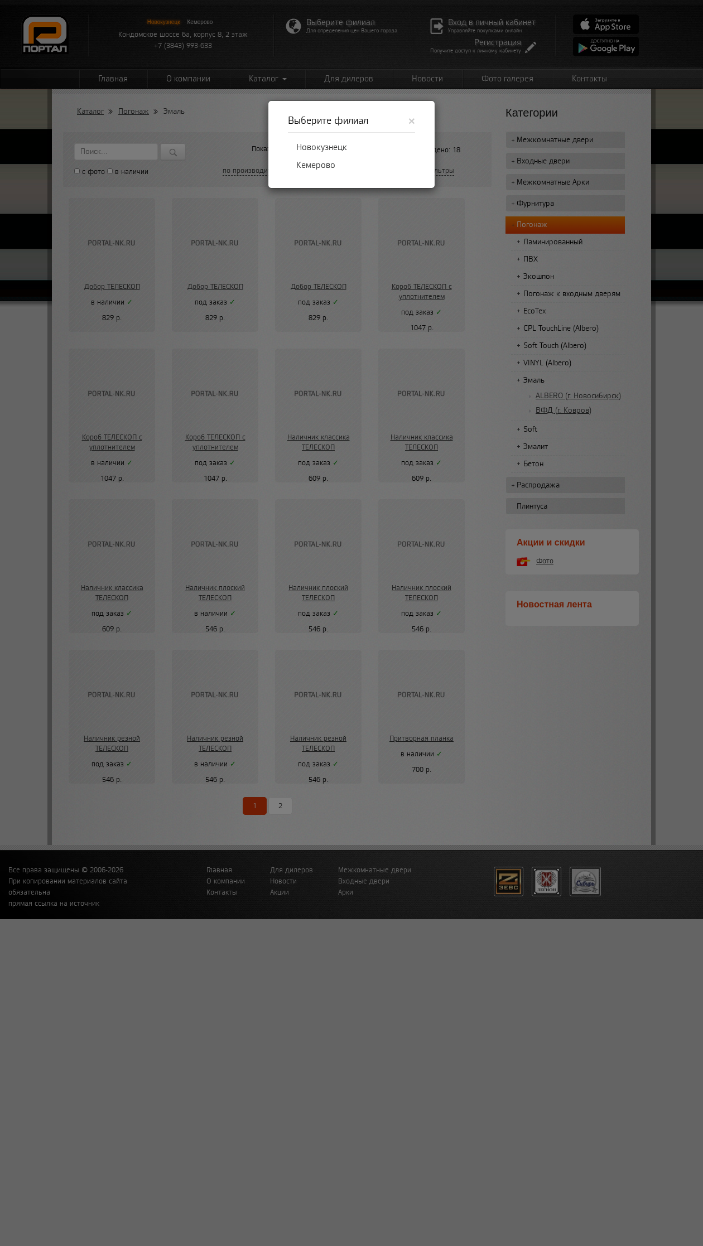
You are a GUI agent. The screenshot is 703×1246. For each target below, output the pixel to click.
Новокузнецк (321, 147)
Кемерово (315, 165)
